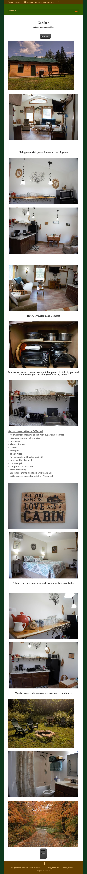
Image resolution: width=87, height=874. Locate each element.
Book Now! (45, 36)
